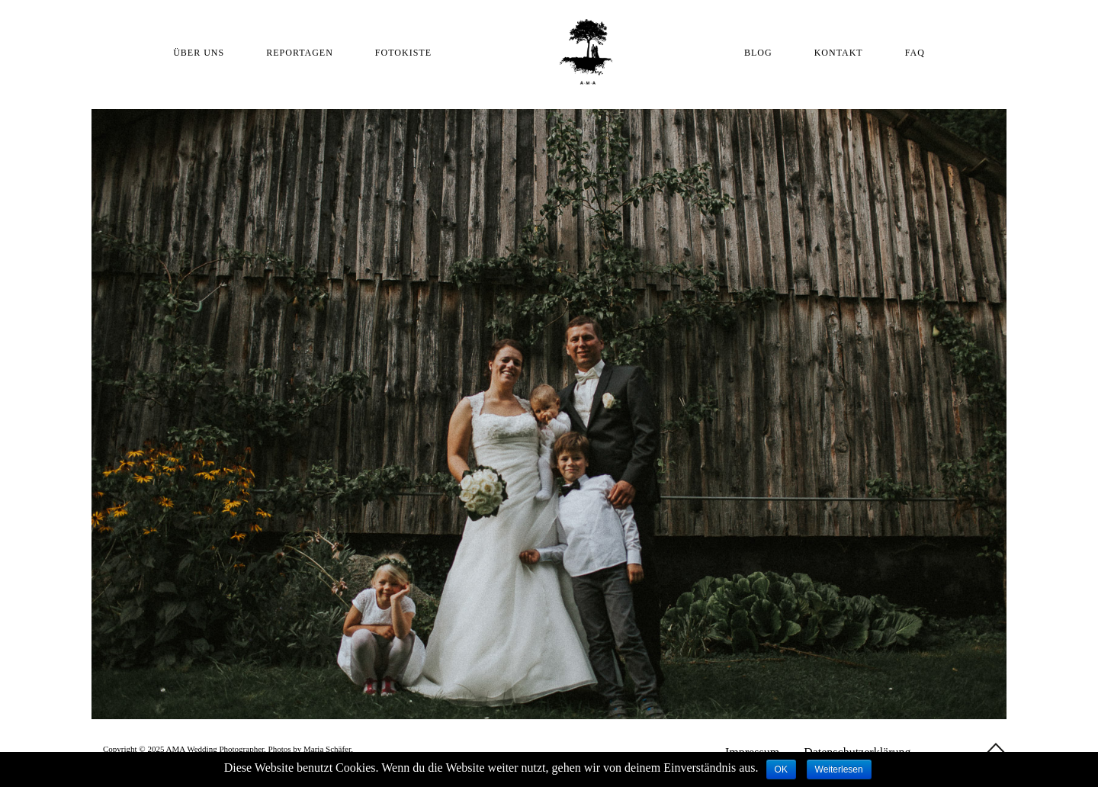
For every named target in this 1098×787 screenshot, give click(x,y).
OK (781, 769)
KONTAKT (838, 52)
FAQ (915, 52)
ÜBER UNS (198, 52)
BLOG (758, 52)
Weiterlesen (839, 769)
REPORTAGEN (299, 52)
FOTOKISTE (403, 52)
